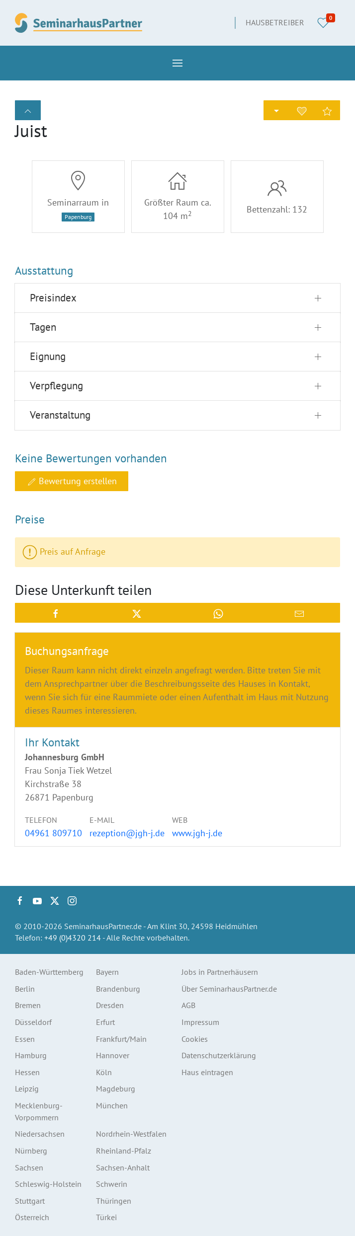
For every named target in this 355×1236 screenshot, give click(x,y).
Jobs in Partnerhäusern (219, 972)
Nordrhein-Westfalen (131, 1134)
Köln (104, 1072)
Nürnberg (31, 1151)
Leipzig (27, 1088)
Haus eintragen (207, 1072)
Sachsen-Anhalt (123, 1167)
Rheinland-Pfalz (123, 1151)
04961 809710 (53, 833)
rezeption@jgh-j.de (127, 833)
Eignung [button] (48, 356)
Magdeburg (115, 1088)
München (112, 1105)
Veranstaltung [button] (60, 415)
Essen (25, 1039)
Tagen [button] (43, 327)
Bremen (28, 1005)
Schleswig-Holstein (48, 1184)
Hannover (112, 1055)
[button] (177, 63)
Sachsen (29, 1167)
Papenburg (78, 216)
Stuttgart (30, 1201)
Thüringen (113, 1201)
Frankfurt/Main (121, 1039)
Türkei (106, 1217)
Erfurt (105, 1022)
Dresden (110, 1005)
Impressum (200, 1022)
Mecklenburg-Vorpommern (39, 1111)
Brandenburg (118, 989)
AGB (188, 1005)
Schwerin (111, 1184)
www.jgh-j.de (197, 833)
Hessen (27, 1072)
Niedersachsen (40, 1134)
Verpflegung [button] (56, 385)
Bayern (107, 972)
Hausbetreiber (275, 22)
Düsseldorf (33, 1022)
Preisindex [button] (53, 297)
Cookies (194, 1039)
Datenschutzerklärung (218, 1055)
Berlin (25, 989)
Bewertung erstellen (71, 481)
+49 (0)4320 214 (72, 938)
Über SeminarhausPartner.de (229, 989)
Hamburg (31, 1055)
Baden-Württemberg (49, 972)
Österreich (32, 1217)
